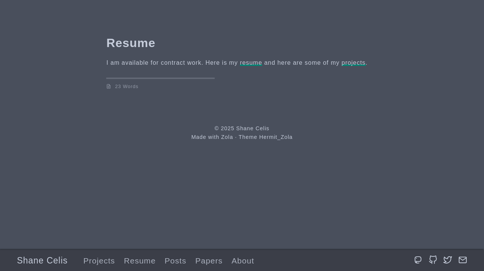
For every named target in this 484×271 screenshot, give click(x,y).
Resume (140, 260)
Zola (227, 137)
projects (354, 62)
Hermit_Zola (276, 137)
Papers (209, 260)
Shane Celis (42, 260)
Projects (99, 260)
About (243, 260)
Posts (175, 260)
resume (251, 62)
